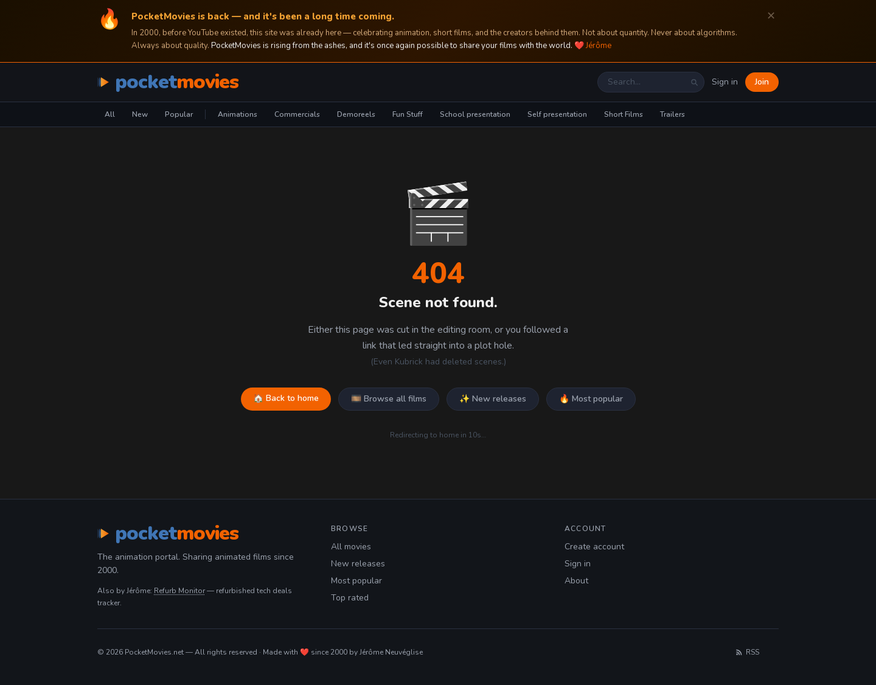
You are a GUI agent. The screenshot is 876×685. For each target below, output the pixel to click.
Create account (594, 546)
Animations (237, 114)
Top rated (350, 597)
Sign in (725, 82)
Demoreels (356, 114)
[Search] (694, 82)
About (576, 580)
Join (762, 82)
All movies (351, 546)
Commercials (297, 114)
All (110, 114)
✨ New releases (492, 399)
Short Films (623, 114)
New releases (358, 563)
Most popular (356, 580)
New (140, 114)
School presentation (475, 114)
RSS (747, 652)
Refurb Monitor (179, 591)
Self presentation (557, 114)
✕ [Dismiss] (771, 16)
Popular (179, 114)
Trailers (672, 114)
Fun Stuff (407, 114)
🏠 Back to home (286, 398)
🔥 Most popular (591, 399)
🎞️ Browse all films (388, 399)
